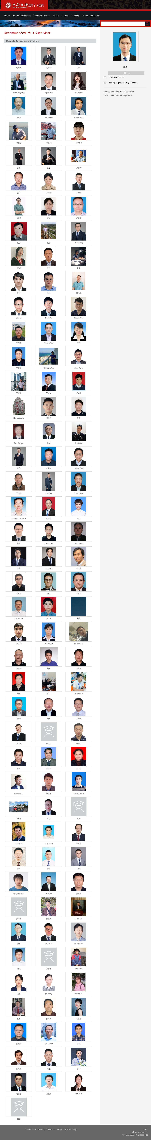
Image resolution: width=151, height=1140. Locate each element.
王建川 (18, 393)
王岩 (78, 343)
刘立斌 (78, 668)
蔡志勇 (48, 1094)
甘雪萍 (48, 969)
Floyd (79, 393)
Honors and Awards (91, 16)
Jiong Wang (78, 368)
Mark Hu (49, 893)
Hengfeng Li (18, 793)
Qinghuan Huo (18, 893)
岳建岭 (18, 218)
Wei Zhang (49, 118)
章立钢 (48, 143)
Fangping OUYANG (19, 518)
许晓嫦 (18, 268)
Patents (65, 16)
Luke (78, 868)
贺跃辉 (48, 919)
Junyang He (78, 919)
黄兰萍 (18, 919)
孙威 (48, 443)
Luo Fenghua (78, 543)
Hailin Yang (79, 243)
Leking (78, 743)
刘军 (18, 693)
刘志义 (48, 618)
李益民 (78, 593)
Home (7, 16)
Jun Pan (49, 493)
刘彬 (48, 718)
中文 (148, 5)
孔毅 (78, 819)
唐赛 (78, 418)
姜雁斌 (78, 844)
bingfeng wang (18, 418)
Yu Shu (48, 193)
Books (56, 16)
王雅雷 (18, 368)
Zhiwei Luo (49, 543)
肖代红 (78, 293)
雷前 (48, 819)
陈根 (48, 1069)
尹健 (48, 218)
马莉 (78, 518)
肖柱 (18, 293)
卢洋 (18, 543)
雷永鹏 (18, 819)
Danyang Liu (78, 693)
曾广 (78, 1069)
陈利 (78, 1044)
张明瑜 (18, 143)
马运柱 (48, 518)
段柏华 (48, 1019)
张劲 (48, 168)
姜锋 (18, 869)
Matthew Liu (78, 643)
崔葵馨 (78, 1019)
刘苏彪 (18, 643)
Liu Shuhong (48, 643)
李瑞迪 (18, 743)
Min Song (78, 443)
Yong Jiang (49, 843)
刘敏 (48, 668)
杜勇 (18, 1019)
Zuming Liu (19, 618)
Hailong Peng (78, 468)
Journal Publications (22, 16)
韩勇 (18, 944)
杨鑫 (48, 243)
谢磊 (78, 268)
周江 (78, 68)
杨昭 (18, 243)
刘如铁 (18, 668)
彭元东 (48, 468)
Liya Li (48, 743)
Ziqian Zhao (48, 93)
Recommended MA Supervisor (118, 95)
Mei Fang (48, 994)
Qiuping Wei (48, 343)
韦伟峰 (18, 343)
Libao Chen (49, 1044)
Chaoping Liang (78, 793)
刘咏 (78, 618)
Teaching (75, 16)
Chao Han (48, 944)
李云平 (18, 593)
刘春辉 (18, 718)
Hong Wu (48, 318)
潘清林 (18, 493)
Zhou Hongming (19, 93)
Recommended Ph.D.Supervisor (119, 92)
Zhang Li (79, 143)
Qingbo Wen (78, 318)
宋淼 (18, 468)
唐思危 (48, 418)
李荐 (18, 768)
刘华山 (48, 693)
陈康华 (18, 1069)
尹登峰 (78, 218)
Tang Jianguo (18, 443)
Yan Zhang (79, 93)
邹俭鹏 (18, 68)
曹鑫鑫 (18, 1094)
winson (18, 318)
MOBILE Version (141, 1132)
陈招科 (18, 1044)
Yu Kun (78, 193)
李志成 (78, 568)
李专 (18, 568)
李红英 (78, 768)
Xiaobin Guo (78, 944)
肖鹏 (48, 293)
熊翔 (48, 268)
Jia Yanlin (18, 843)
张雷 (18, 168)
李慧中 (48, 768)
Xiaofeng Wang (48, 368)
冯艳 (18, 994)
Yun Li (48, 593)
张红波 (78, 168)
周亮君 (48, 68)
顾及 (18, 969)
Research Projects (42, 16)
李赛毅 (78, 718)
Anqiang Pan (78, 493)
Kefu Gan (78, 969)
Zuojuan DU (78, 994)
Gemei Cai (78, 1094)
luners (18, 118)
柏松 (18, 1119)
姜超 (48, 869)
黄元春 (78, 894)
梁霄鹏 (48, 793)
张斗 (18, 193)
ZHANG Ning (78, 118)
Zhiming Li (48, 568)
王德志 (48, 393)
